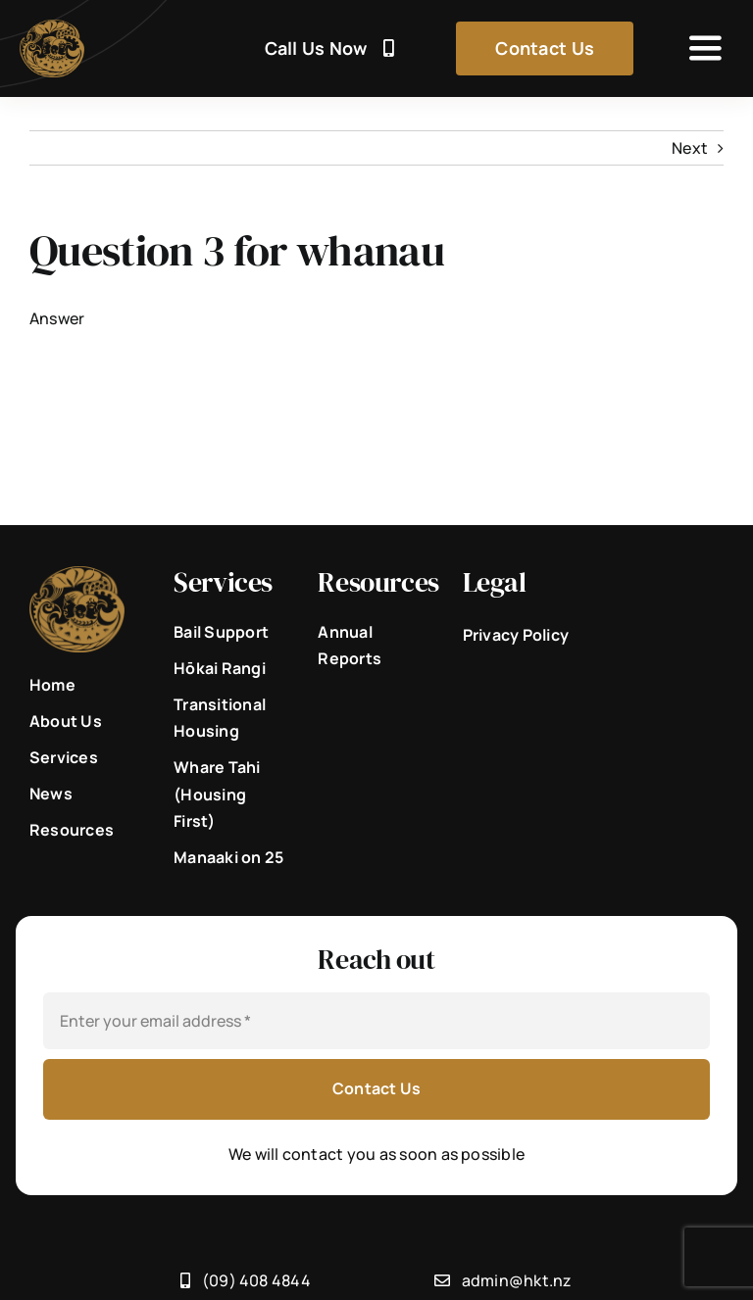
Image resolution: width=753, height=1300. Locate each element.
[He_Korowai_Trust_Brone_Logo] (52, 27)
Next (690, 148)
